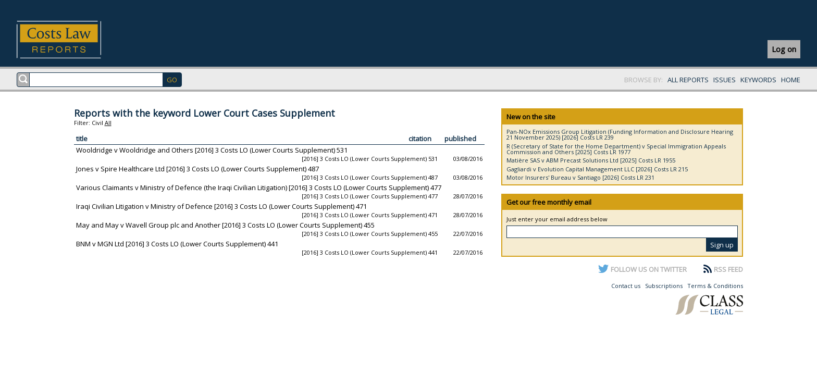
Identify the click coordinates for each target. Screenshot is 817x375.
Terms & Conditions (715, 286)
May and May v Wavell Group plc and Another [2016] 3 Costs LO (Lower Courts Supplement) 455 (225, 225)
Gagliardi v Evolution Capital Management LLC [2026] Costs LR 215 (597, 169)
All (108, 123)
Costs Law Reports (71, 39)
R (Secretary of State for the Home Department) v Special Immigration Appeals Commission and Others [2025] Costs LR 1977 (616, 149)
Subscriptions (664, 286)
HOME (790, 79)
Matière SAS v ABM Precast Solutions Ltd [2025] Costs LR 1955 (590, 160)
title (82, 138)
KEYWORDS (758, 79)
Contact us (625, 286)
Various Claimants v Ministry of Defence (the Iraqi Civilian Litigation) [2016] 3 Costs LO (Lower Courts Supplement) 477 (258, 187)
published (460, 138)
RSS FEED (728, 269)
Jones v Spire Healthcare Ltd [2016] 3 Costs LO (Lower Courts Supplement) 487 (197, 168)
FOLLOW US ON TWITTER (649, 269)
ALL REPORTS (688, 79)
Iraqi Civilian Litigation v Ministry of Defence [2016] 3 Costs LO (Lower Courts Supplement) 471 (221, 206)
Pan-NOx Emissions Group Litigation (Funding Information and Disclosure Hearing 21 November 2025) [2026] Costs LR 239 (619, 134)
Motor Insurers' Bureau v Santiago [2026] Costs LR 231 (580, 177)
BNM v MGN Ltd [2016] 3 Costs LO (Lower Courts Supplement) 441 (177, 243)
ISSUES (724, 79)
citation (419, 138)
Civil (97, 123)
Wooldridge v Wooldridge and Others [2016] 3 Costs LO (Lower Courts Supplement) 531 (212, 150)
